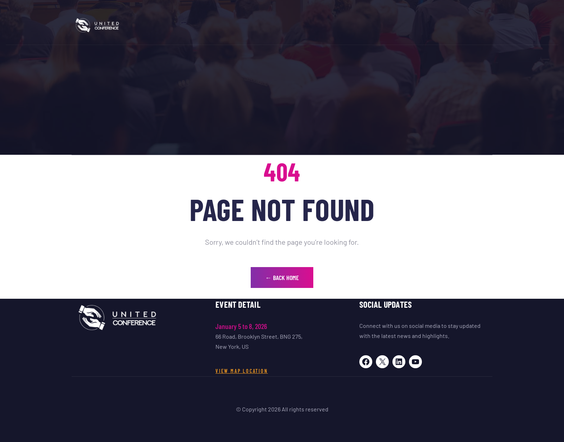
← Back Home (282, 277)
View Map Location (241, 371)
